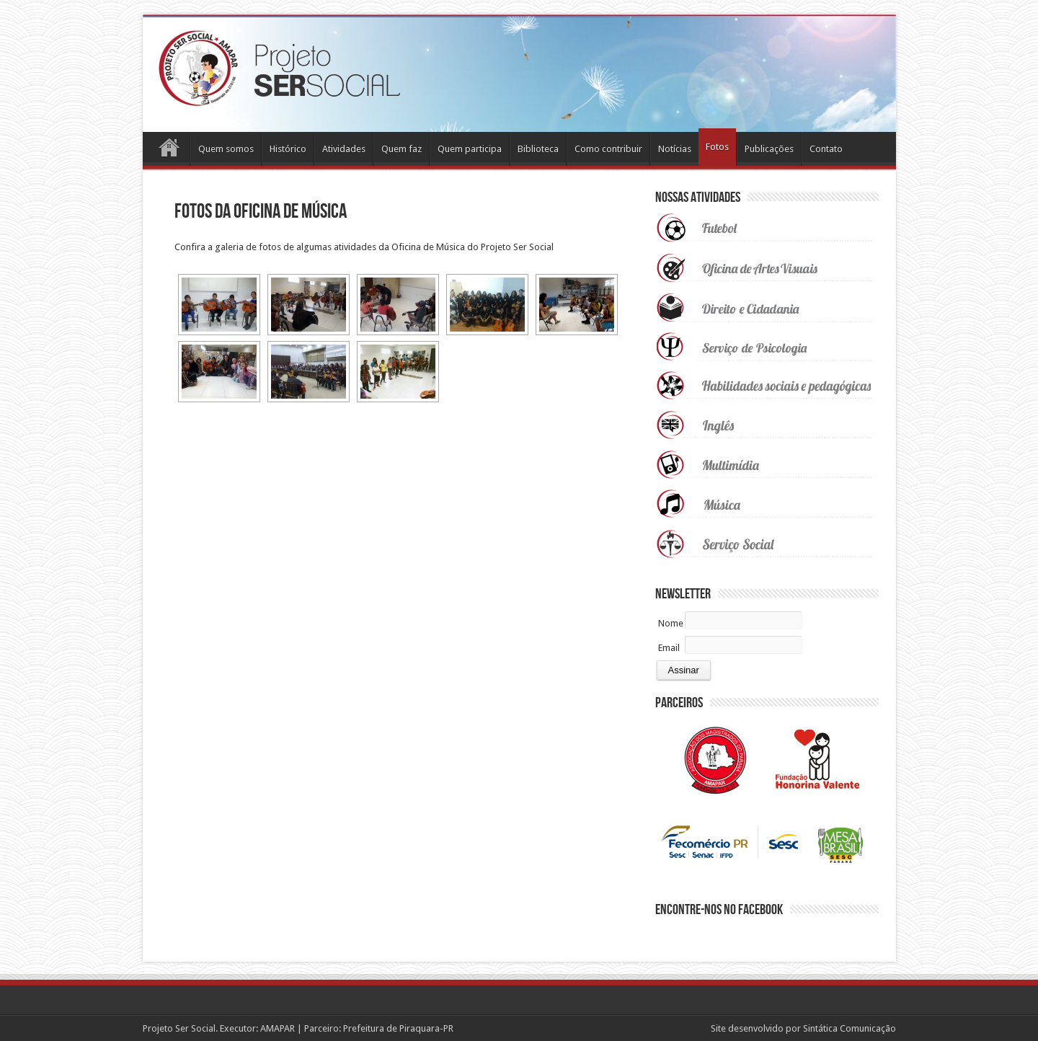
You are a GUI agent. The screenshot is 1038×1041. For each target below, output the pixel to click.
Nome (670, 623)
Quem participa (470, 148)
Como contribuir (608, 148)
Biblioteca (538, 148)
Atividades (343, 148)
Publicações (769, 148)
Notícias (674, 148)
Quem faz (401, 148)
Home (170, 150)
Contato (826, 148)
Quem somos (226, 148)
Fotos (717, 146)
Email (669, 647)
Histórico (288, 148)
